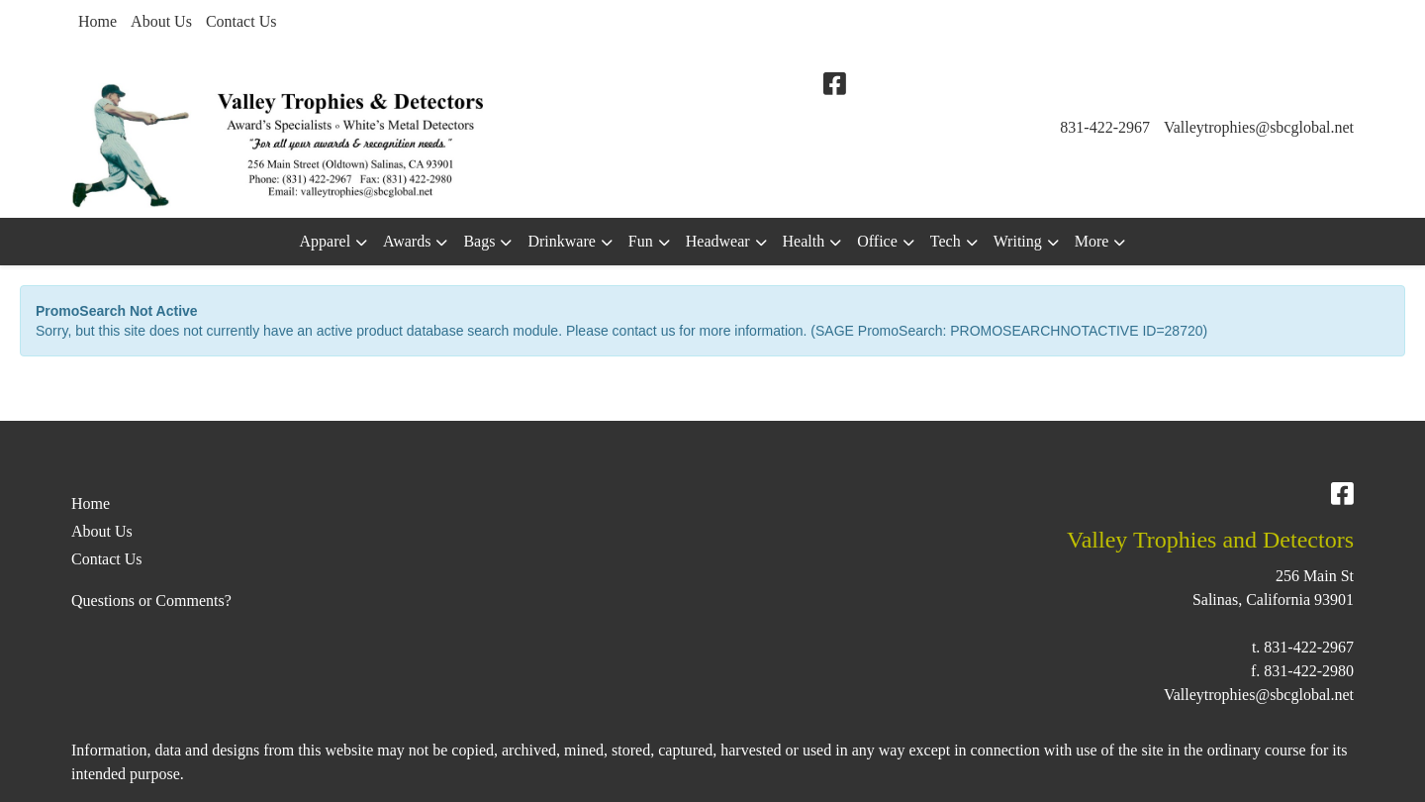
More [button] (1092, 241)
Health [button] (804, 241)
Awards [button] (406, 241)
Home (97, 21)
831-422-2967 (1105, 127)
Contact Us (241, 21)
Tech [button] (945, 241)
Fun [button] (640, 241)
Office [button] (877, 241)
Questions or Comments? (151, 600)
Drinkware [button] (561, 241)
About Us (161, 21)
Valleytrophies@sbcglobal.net (1259, 127)
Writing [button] (1018, 241)
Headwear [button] (718, 241)
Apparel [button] (325, 241)
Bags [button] (479, 241)
